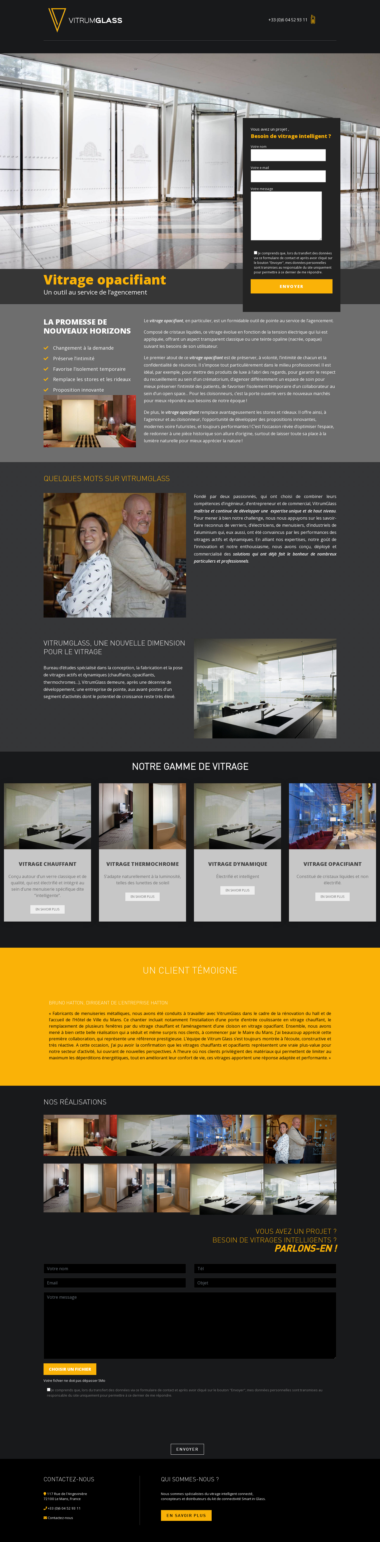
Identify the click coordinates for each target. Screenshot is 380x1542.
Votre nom (288, 150)
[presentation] (84, 1412)
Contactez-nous (60, 1517)
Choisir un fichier (70, 1369)
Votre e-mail (288, 171)
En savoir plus (47, 909)
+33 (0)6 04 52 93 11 (287, 20)
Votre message (286, 214)
